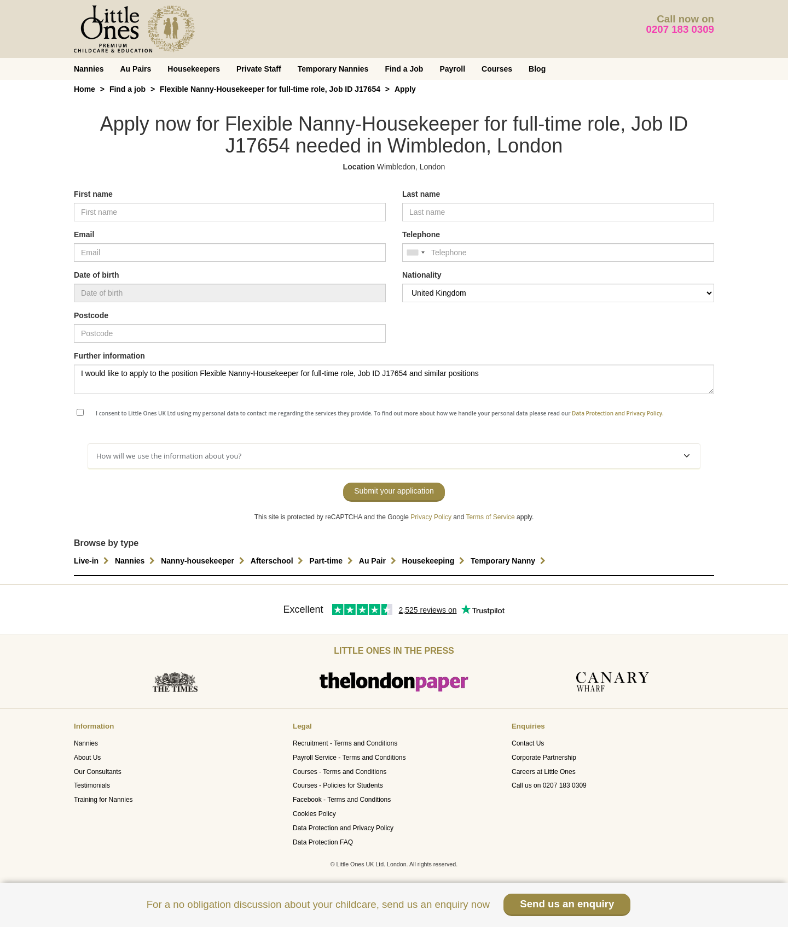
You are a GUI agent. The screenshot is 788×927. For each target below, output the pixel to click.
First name (93, 194)
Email (84, 234)
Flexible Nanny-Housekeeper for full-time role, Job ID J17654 (270, 89)
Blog (537, 68)
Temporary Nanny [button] (509, 560)
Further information (109, 355)
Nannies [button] (136, 560)
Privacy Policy (430, 517)
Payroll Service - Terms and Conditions (349, 757)
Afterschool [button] (278, 560)
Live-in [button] (93, 560)
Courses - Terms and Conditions (339, 772)
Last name (421, 194)
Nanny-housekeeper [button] (204, 560)
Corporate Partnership (544, 757)
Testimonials (92, 785)
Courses (497, 68)
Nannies (88, 68)
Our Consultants (97, 772)
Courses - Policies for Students (338, 785)
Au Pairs (135, 68)
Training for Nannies (103, 799)
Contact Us (528, 743)
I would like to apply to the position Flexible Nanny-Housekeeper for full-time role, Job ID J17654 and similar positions (394, 379)
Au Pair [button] (379, 560)
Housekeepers (193, 68)
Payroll (452, 68)
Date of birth (96, 275)
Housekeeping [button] (435, 560)
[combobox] (415, 252)
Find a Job (404, 68)
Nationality (422, 275)
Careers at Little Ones (544, 772)
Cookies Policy (314, 814)
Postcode (91, 315)
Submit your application (394, 490)
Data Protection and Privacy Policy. (618, 413)
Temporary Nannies (333, 68)
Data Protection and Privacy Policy (343, 828)
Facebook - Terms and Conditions (342, 799)
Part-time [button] (332, 560)
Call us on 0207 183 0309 (549, 785)
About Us (87, 757)
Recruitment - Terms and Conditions (345, 743)
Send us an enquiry (567, 904)
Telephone (421, 234)
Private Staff (258, 68)
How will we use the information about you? (393, 456)
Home (84, 89)
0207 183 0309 (680, 29)
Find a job (127, 89)
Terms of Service (490, 517)
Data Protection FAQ (323, 842)
